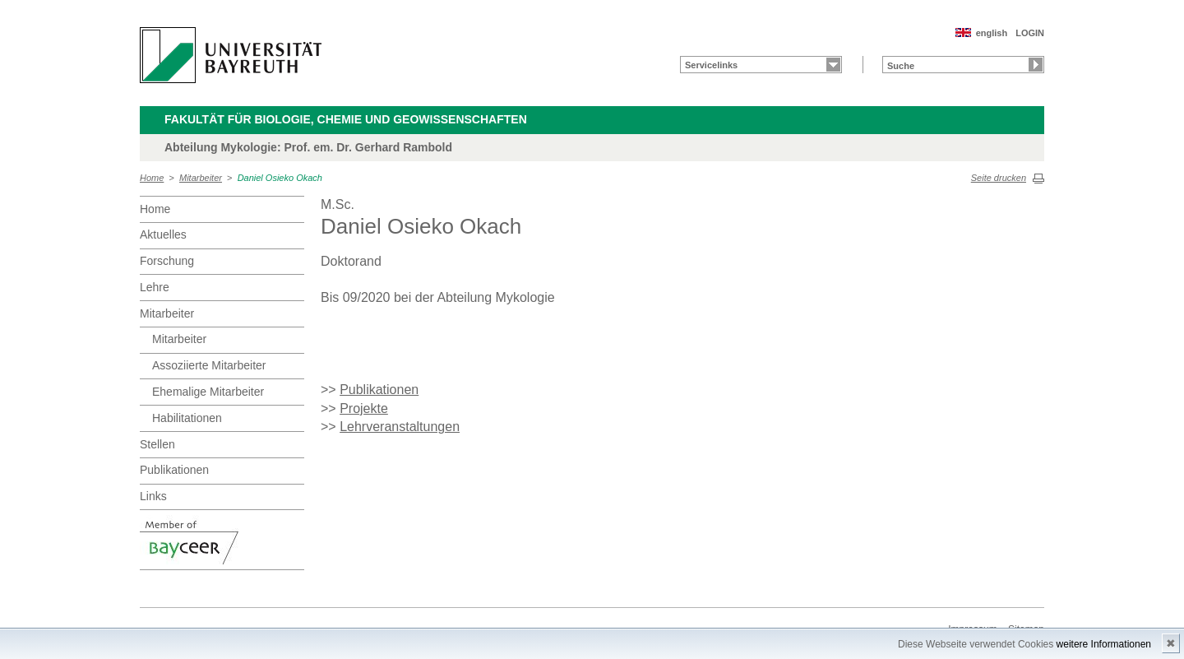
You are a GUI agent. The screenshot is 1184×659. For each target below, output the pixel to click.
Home (152, 178)
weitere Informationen (1104, 644)
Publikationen (174, 469)
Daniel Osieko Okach (280, 178)
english (992, 33)
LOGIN (1029, 33)
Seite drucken (998, 178)
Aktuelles (163, 234)
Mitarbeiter (200, 178)
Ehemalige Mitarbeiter (208, 391)
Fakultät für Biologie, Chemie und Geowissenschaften (345, 119)
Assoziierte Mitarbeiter (209, 365)
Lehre (154, 287)
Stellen (157, 444)
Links (153, 496)
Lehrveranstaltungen (400, 427)
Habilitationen (187, 418)
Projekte (364, 408)
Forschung (167, 260)
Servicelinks (711, 65)
